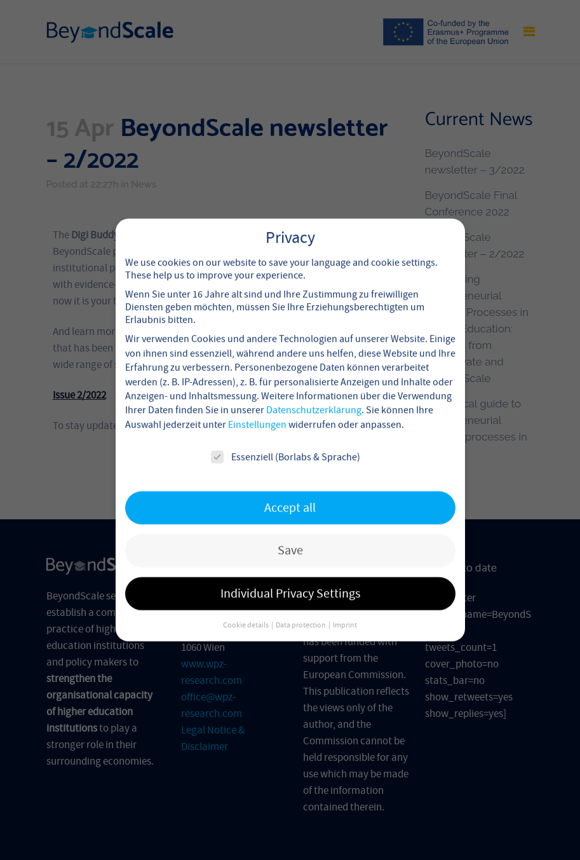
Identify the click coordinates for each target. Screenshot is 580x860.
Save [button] (290, 538)
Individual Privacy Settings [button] (290, 581)
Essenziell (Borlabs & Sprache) (285, 445)
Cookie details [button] (246, 613)
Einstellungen (257, 412)
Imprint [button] (345, 613)
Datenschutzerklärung (313, 398)
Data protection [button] (301, 613)
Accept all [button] (290, 495)
